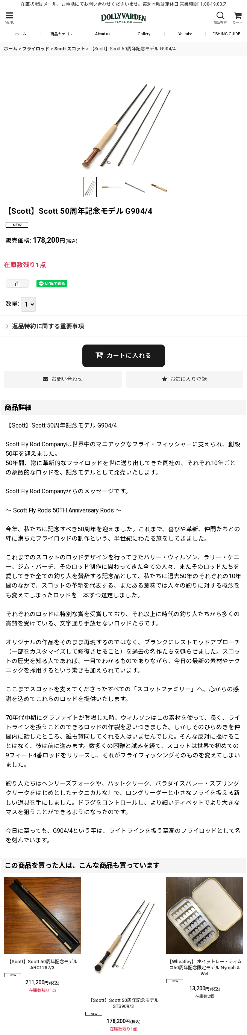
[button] (9, 18)
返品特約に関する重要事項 (45, 326)
